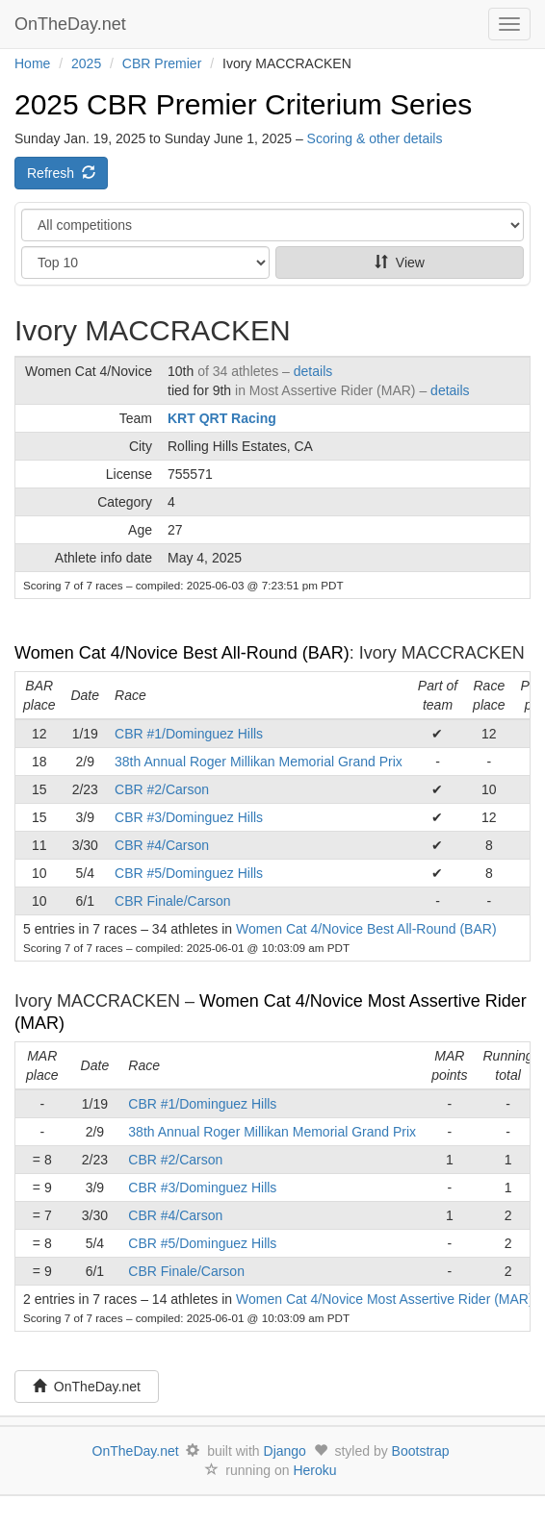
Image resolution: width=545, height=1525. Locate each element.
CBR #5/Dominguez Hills (189, 873)
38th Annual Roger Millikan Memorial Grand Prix (258, 761)
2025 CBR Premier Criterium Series (243, 104)
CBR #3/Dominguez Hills (189, 817)
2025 (86, 63)
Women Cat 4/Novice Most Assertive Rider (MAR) (384, 1299)
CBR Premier (161, 63)
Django (285, 1451)
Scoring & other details (375, 138)
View (400, 262)
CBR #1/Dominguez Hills (189, 733)
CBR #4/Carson (162, 845)
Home (32, 63)
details (313, 371)
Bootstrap (421, 1451)
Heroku (314, 1470)
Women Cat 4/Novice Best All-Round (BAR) (182, 652)
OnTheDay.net (72, 24)
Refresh (61, 173)
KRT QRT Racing (222, 418)
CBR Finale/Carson (173, 901)
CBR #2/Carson (162, 789)
